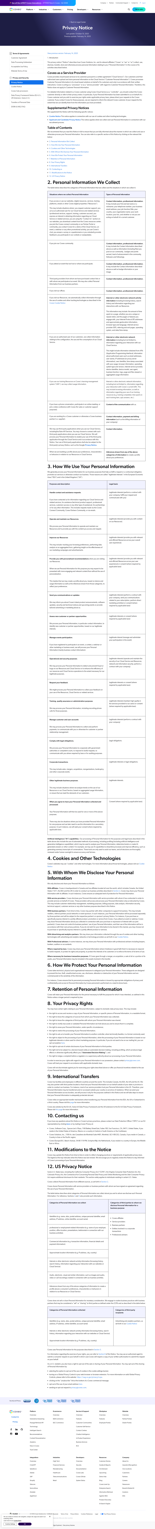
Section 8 (102, 1354)
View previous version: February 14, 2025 (62, 53)
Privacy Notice (17, 82)
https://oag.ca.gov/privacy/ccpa (89, 1377)
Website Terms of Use (19, 71)
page (72, 1102)
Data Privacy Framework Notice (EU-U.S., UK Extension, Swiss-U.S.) (26, 96)
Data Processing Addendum (21, 62)
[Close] (50, 1521)
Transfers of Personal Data (20, 102)
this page (59, 1110)
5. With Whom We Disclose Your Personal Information (69, 152)
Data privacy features (69, 1525)
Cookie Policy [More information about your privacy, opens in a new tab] (17, 1525)
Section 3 (97, 1350)
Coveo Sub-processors (19, 91)
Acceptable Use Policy (19, 67)
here (62, 1043)
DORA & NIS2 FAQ (18, 107)
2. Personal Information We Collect (62, 142)
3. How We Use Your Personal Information (64, 145)
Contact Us (134, 3)
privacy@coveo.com (132, 1061)
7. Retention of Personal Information (62, 159)
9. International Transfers (58, 166)
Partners (111, 3)
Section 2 (116, 891)
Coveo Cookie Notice (57, 303)
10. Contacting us (55, 169)
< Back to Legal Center (77, 22)
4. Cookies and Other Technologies (62, 148)
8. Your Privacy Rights (57, 162)
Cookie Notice (16, 87)
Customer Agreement (19, 58)
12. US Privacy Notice (57, 176)
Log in (144, 3)
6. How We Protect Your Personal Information (65, 155)
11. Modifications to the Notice (60, 173)
